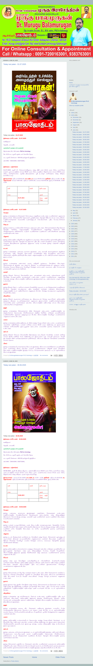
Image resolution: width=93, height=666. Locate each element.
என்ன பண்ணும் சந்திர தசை (77, 304)
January (75, 220)
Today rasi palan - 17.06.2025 (80, 167)
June (74, 130)
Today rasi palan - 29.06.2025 (80, 137)
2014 (72, 248)
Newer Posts (8, 657)
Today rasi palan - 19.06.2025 (80, 162)
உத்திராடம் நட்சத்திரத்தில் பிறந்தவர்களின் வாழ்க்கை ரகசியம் (77, 272)
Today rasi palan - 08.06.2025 (80, 190)
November (76, 120)
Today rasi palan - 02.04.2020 (77, 291)
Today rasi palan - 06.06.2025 (80, 194)
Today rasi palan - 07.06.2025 (80, 192)
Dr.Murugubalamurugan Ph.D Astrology (80, 102)
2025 (72, 115)
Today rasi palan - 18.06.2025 (80, 164)
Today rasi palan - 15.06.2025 (80, 172)
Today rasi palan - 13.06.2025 (80, 177)
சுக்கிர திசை (72, 264)
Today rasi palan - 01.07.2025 (14, 64)
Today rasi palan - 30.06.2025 (14, 365)
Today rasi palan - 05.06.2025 (80, 197)
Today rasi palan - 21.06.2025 (80, 157)
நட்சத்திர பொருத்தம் (75, 267)
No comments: (44, 355)
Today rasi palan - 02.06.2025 (80, 207)
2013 (72, 251)
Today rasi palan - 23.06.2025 (80, 152)
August (75, 125)
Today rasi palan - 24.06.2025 (80, 149)
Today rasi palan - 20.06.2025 (80, 159)
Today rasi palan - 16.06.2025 (80, 169)
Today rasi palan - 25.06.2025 (80, 147)
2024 (72, 223)
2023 (72, 226)
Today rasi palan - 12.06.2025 (80, 179)
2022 (72, 228)
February (75, 218)
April (74, 213)
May (74, 210)
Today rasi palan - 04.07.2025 (80, 200)
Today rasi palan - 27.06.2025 (80, 142)
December (76, 117)
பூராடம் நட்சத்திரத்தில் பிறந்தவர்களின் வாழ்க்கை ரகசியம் (77, 299)
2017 (72, 241)
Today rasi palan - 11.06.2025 (80, 182)
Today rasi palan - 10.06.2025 (80, 184)
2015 (72, 246)
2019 (72, 236)
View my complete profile (76, 105)
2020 (72, 233)
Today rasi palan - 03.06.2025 (80, 205)
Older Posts (60, 657)
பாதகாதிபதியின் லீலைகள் (77, 287)
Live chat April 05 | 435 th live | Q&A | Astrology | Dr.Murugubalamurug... (79, 278)
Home (34, 657)
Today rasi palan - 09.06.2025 (80, 187)
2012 (72, 254)
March (75, 215)
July (74, 127)
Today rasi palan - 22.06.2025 (80, 154)
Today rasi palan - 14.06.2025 (80, 174)
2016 (72, 244)
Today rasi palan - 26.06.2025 (80, 144)
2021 (72, 231)
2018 (72, 238)
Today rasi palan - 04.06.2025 (80, 202)
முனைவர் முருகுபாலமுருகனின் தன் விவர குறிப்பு (79, 85)
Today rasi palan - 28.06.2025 (80, 139)
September (76, 122)
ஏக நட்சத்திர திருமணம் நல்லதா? (79, 294)
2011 (72, 256)
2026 (72, 112)
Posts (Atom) (15, 661)
